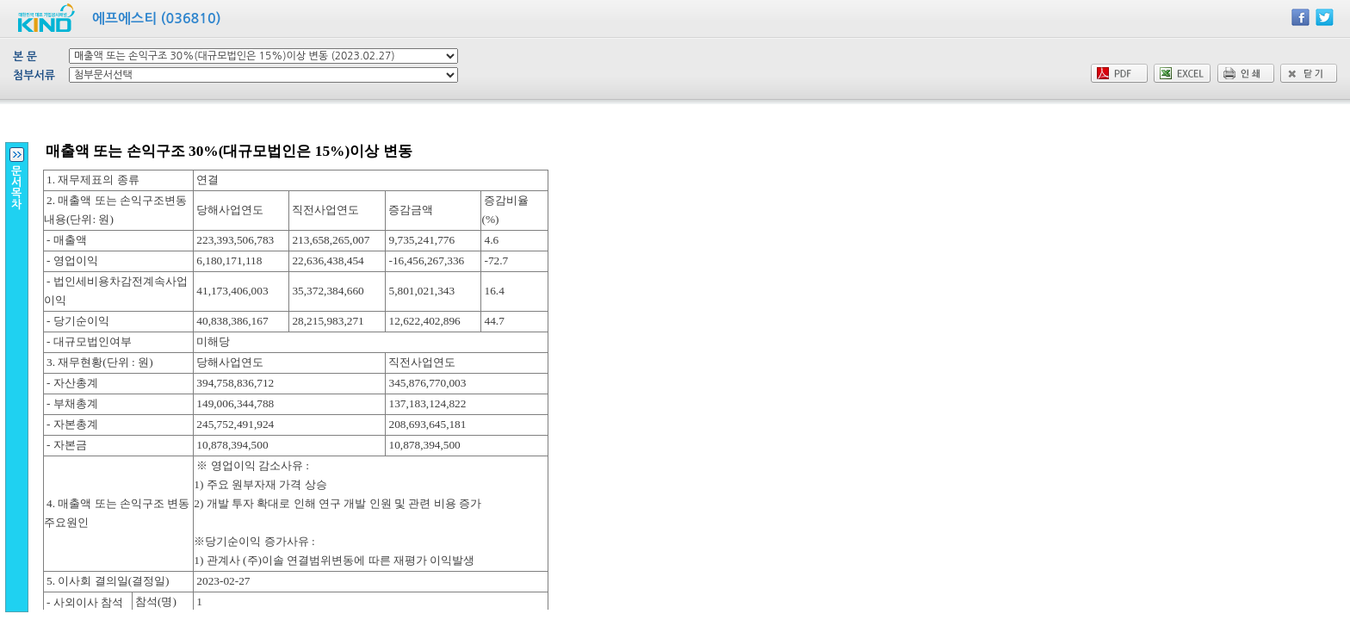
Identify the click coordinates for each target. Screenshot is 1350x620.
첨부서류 (34, 75)
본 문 (25, 56)
